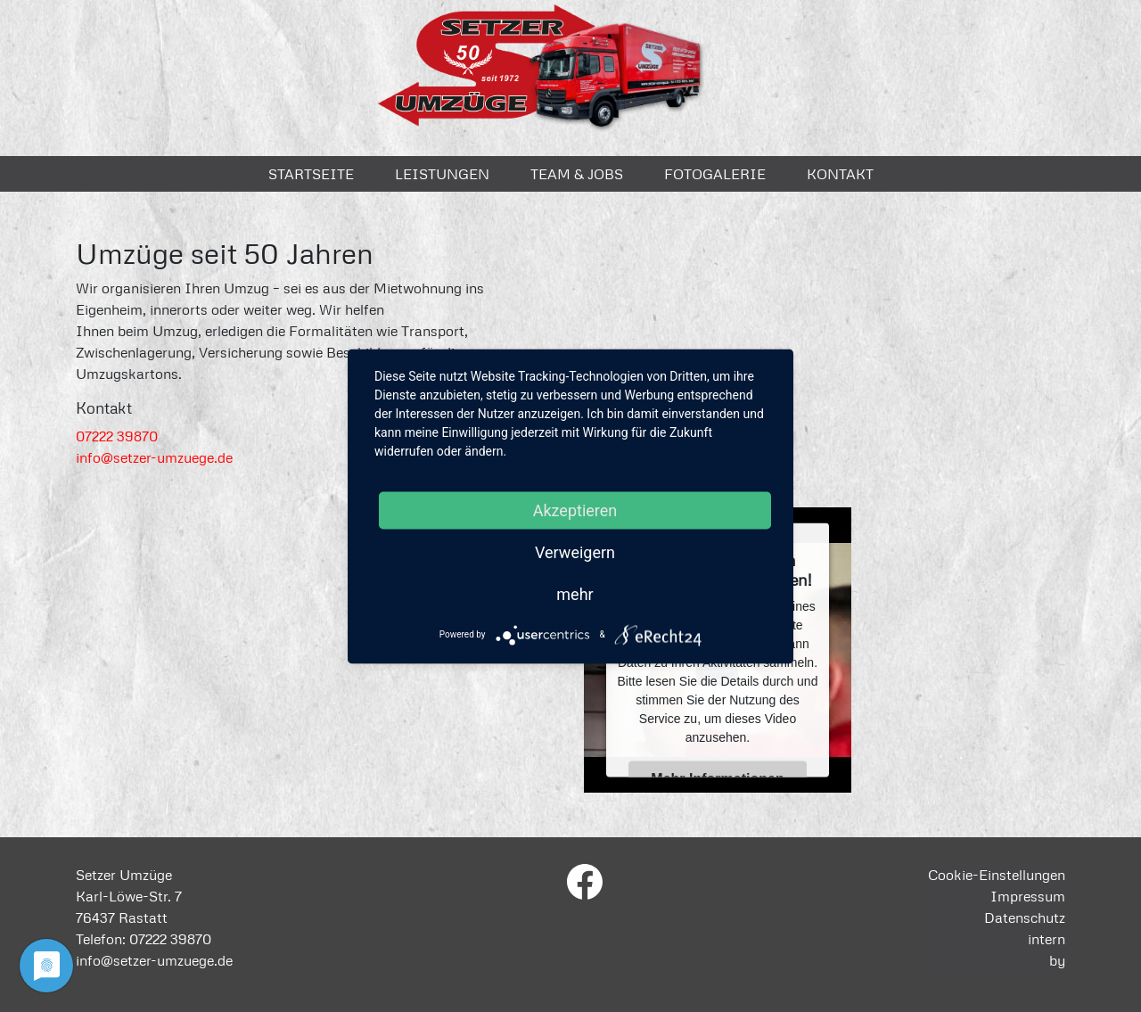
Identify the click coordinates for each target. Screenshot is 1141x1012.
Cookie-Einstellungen (996, 875)
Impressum (1027, 896)
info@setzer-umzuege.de (154, 457)
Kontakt (840, 174)
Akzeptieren (575, 509)
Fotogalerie (715, 174)
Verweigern (575, 551)
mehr (574, 593)
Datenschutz (1024, 917)
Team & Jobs (576, 174)
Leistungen (442, 174)
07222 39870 (117, 436)
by (1057, 960)
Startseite (311, 174)
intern (1046, 939)
